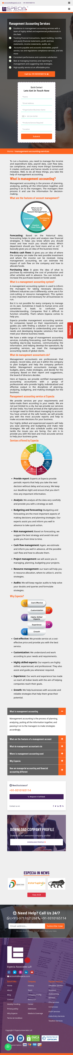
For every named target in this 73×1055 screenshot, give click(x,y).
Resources (32, 999)
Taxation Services (56, 1021)
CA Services (53, 1007)
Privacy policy (12, 1009)
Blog (9, 995)
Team (30, 990)
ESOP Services (54, 1011)
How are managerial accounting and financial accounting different (29, 770)
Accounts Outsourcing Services (54, 994)
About (9, 990)
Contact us (70, 330)
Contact (10, 999)
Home (10, 151)
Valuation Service (56, 985)
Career (30, 1004)
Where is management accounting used (26, 753)
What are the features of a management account (31, 739)
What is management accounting (24, 711)
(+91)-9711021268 (22, 918)
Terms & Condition (14, 1018)
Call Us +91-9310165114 (36, 74)
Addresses (32, 1009)
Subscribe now (55, 926)
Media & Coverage (35, 1013)
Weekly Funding (13, 1004)
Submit (36, 136)
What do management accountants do (26, 746)
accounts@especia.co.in (11, 3)
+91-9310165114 (29, 3)
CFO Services (54, 1002)
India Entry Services (57, 1016)
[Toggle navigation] (69, 3)
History (31, 985)
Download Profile (36, 842)
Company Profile (35, 995)
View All (36, 895)
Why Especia (15, 761)
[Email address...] (26, 926)
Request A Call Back (36, 797)
